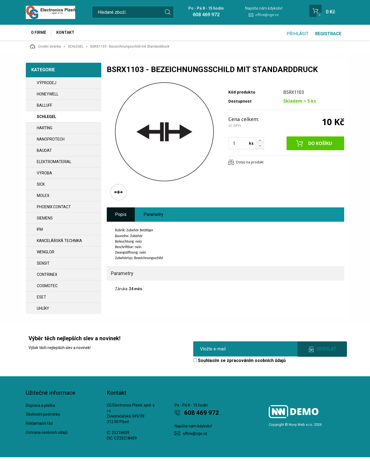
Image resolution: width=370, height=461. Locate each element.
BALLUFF (44, 107)
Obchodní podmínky (43, 417)
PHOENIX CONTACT (54, 209)
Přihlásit (298, 33)
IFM (40, 231)
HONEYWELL (47, 96)
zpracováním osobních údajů (256, 362)
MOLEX (43, 198)
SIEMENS (45, 220)
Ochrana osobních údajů (47, 434)
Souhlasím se (239, 362)
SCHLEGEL (75, 49)
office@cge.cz (267, 15)
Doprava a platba (40, 407)
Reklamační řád (39, 426)
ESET (41, 299)
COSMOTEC (47, 288)
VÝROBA (44, 175)
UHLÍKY (43, 310)
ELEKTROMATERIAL (54, 164)
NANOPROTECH (51, 141)
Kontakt (69, 33)
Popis (121, 216)
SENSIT (43, 265)
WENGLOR (45, 254)
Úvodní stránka (45, 48)
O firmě (39, 33)
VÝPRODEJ (46, 85)
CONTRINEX (47, 277)
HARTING (44, 130)
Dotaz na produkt (250, 164)
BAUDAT (44, 152)
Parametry (153, 216)
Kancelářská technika (59, 243)
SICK (41, 186)
